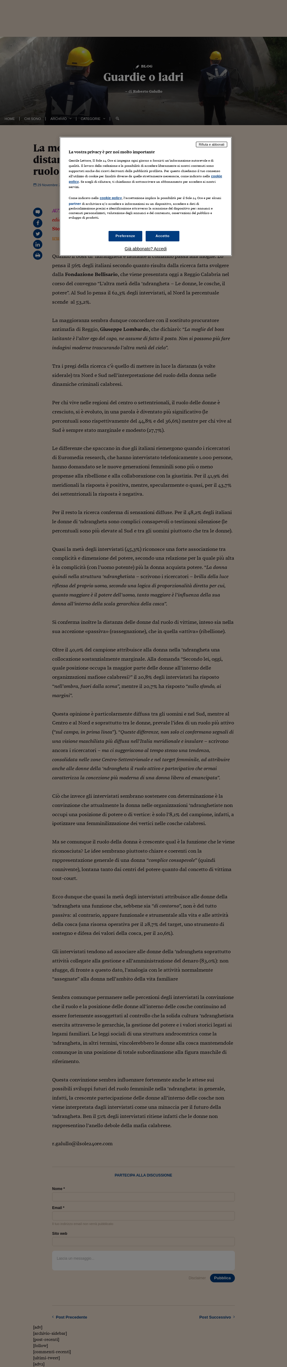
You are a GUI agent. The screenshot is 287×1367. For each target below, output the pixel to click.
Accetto (162, 236)
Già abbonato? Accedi (146, 248)
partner (75, 203)
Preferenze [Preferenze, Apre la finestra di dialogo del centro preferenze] (125, 236)
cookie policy (111, 198)
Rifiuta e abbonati (211, 144)
